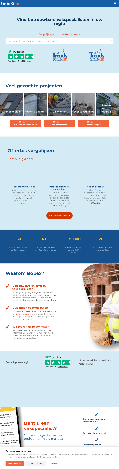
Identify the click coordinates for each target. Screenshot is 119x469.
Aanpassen (53, 463)
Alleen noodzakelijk (35, 463)
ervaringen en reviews (23, 314)
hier (21, 190)
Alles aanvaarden (14, 463)
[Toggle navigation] (115, 3)
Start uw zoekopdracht (59, 215)
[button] (115, 3)
